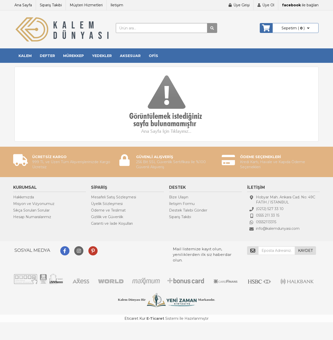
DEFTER (47, 55)
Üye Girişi (241, 5)
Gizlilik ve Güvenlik (107, 217)
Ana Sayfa (23, 5)
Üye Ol (268, 5)
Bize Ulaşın (178, 197)
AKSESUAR (130, 55)
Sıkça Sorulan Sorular (31, 210)
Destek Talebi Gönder (188, 210)
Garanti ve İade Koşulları (112, 223)
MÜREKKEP (73, 55)
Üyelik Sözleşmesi (107, 203)
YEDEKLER (102, 55)
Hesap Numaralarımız (32, 217)
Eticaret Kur (134, 318)
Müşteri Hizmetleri (86, 5)
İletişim (116, 5)
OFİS (153, 55)
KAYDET (305, 250)
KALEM (25, 55)
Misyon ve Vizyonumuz (33, 203)
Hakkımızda (23, 197)
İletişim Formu (182, 203)
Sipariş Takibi (51, 5)
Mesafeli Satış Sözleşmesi (113, 197)
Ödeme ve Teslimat (108, 210)
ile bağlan (300, 5)
